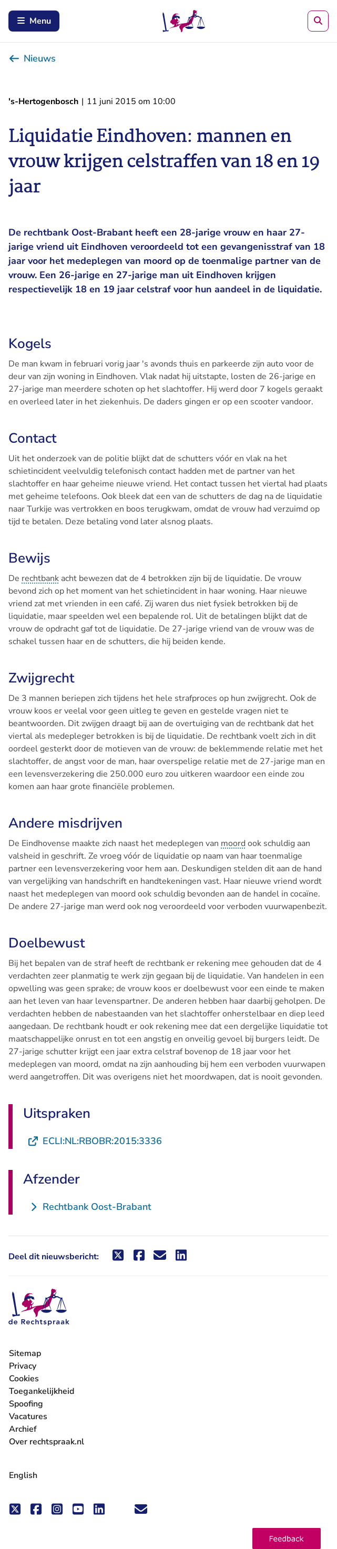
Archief (23, 1429)
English (23, 1475)
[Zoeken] (318, 21)
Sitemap (25, 1353)
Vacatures (28, 1417)
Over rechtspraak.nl (46, 1442)
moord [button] (233, 843)
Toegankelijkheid (41, 1391)
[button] (286, 1538)
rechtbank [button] (40, 578)
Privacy (22, 1366)
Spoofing (26, 1404)
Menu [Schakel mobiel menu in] (34, 21)
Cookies (24, 1378)
